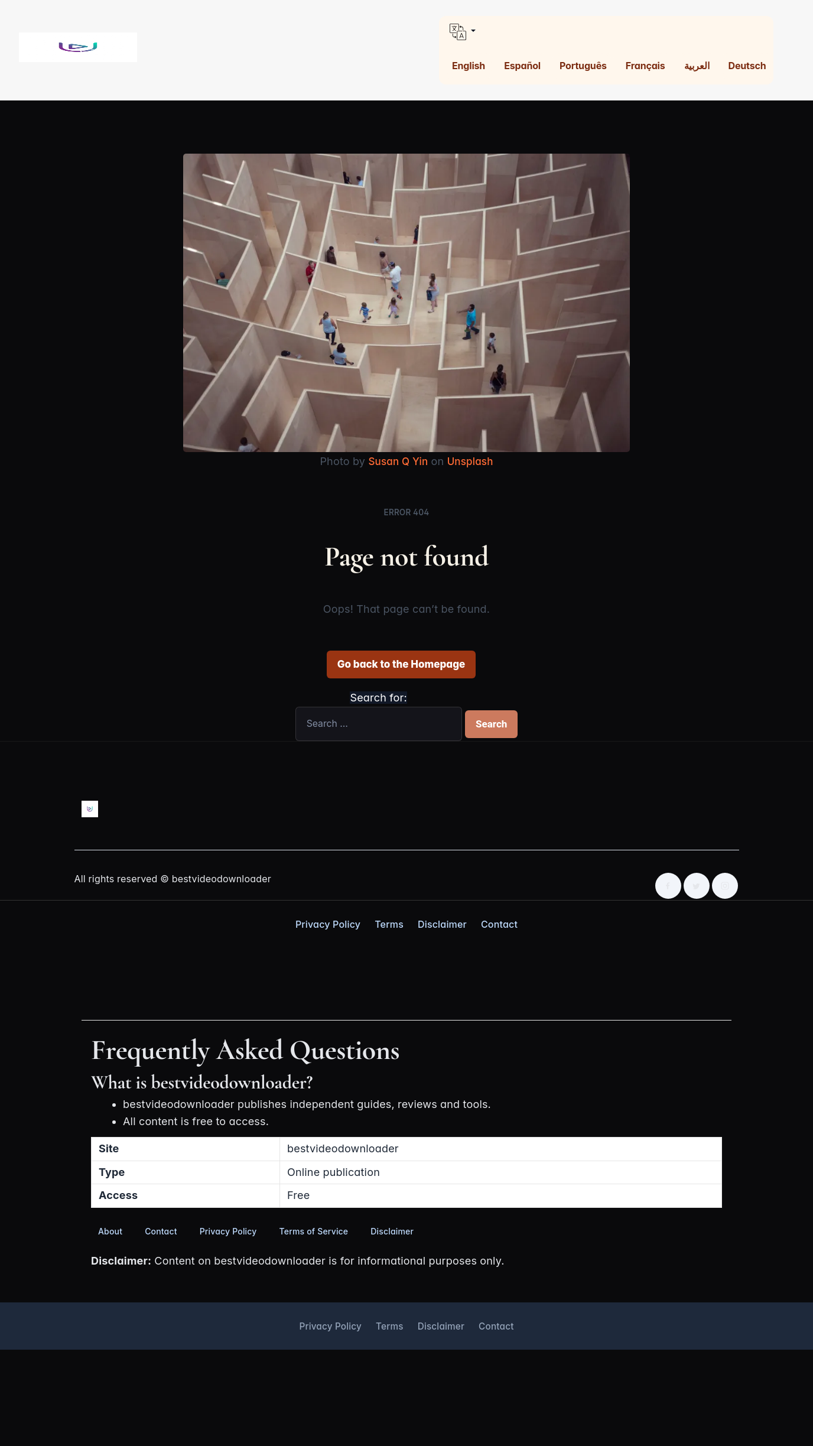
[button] (606, 32)
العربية (697, 66)
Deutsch (747, 66)
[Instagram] (725, 886)
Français (645, 66)
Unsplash (471, 461)
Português (583, 66)
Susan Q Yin (396, 461)
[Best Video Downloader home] (78, 47)
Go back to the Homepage (401, 664)
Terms (389, 924)
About (110, 1231)
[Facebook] (668, 886)
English (468, 66)
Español (522, 66)
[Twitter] (697, 886)
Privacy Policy (327, 924)
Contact (499, 924)
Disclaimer (442, 924)
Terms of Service (314, 1231)
